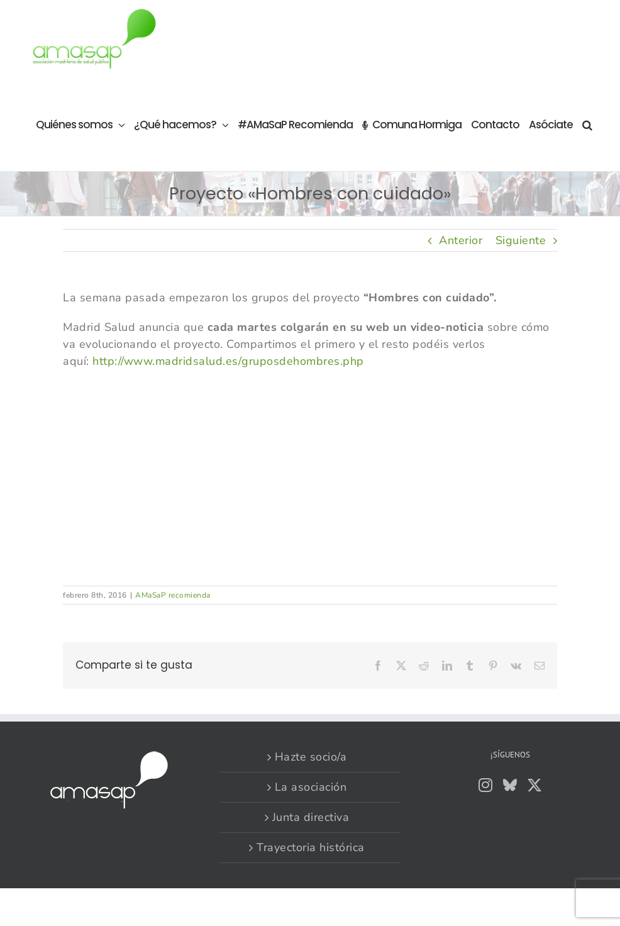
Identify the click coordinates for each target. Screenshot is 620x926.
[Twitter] (535, 785)
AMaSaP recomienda (173, 595)
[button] (587, 124)
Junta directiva (311, 817)
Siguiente (520, 240)
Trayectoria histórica (311, 847)
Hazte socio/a (311, 756)
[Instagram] (486, 785)
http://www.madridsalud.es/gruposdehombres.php (228, 361)
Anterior (460, 240)
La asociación (311, 787)
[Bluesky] (510, 785)
